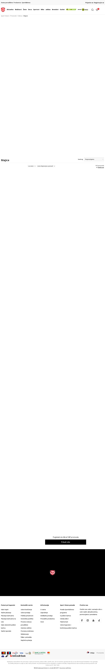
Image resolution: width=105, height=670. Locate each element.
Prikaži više (65, 542)
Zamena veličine (26, 628)
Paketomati (64, 622)
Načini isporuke (6, 631)
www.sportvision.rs (43, 668)
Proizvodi (13, 16)
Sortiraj (80, 159)
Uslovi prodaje (25, 613)
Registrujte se (99, 3)
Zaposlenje (44, 613)
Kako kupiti (4, 609)
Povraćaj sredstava (27, 631)
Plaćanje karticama (7, 616)
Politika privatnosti (27, 616)
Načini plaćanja (6, 613)
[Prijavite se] (97, 9)
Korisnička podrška (27, 619)
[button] (93, 10)
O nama (43, 609)
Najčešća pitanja (26, 640)
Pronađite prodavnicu (47, 619)
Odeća (20, 16)
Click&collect (64, 619)
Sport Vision (5, 16)
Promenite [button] (100, 653)
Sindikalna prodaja (46, 616)
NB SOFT (56, 668)
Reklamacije (25, 634)
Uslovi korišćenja (26, 609)
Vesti (42, 622)
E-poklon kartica (65, 616)
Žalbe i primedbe (26, 637)
